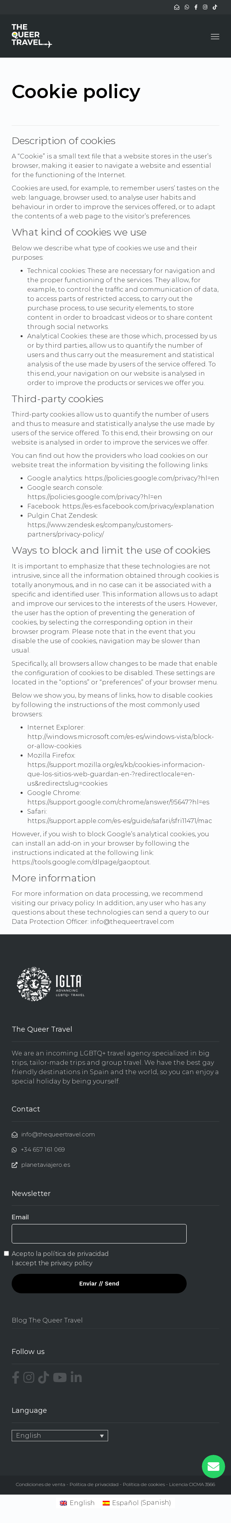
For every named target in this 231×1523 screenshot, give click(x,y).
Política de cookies (144, 1484)
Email (20, 1217)
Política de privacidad (94, 1484)
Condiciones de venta (40, 1484)
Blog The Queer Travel (47, 1320)
